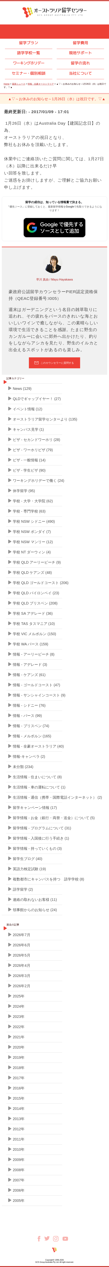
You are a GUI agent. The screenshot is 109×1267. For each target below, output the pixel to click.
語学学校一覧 (28, 52)
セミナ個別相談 (29, 73)
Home (7, 84)
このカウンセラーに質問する (57, 362)
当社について (80, 73)
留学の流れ (80, 63)
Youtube (65, 1238)
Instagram (58, 1238)
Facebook (40, 1238)
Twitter (48, 1238)
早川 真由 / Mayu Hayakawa (54, 279)
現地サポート (80, 52)
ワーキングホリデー (28, 63)
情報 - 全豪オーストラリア (41, 84)
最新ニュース (18, 84)
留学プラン (28, 42)
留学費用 (80, 42)
